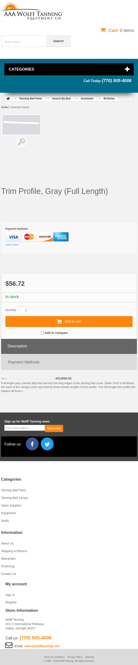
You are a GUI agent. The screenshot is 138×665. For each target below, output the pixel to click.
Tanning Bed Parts (13, 490)
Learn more (12, 244)
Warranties (8, 558)
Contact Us (8, 574)
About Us (7, 543)
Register (11, 602)
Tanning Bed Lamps (14, 498)
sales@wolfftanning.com (42, 646)
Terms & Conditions (54, 657)
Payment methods (23, 362)
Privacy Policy (74, 657)
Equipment (8, 513)
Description (17, 346)
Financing (7, 566)
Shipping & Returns (14, 551)
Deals (5, 520)
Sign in (10, 595)
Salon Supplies (11, 505)
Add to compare (56, 333)
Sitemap (89, 657)
